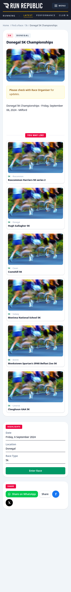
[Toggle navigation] (60, 6)
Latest (28, 15)
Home (6, 25)
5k (10, 35)
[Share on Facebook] (55, 494)
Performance (46, 15)
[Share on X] (9, 502)
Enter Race (35, 470)
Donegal (23, 35)
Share (45, 494)
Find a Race (17, 25)
